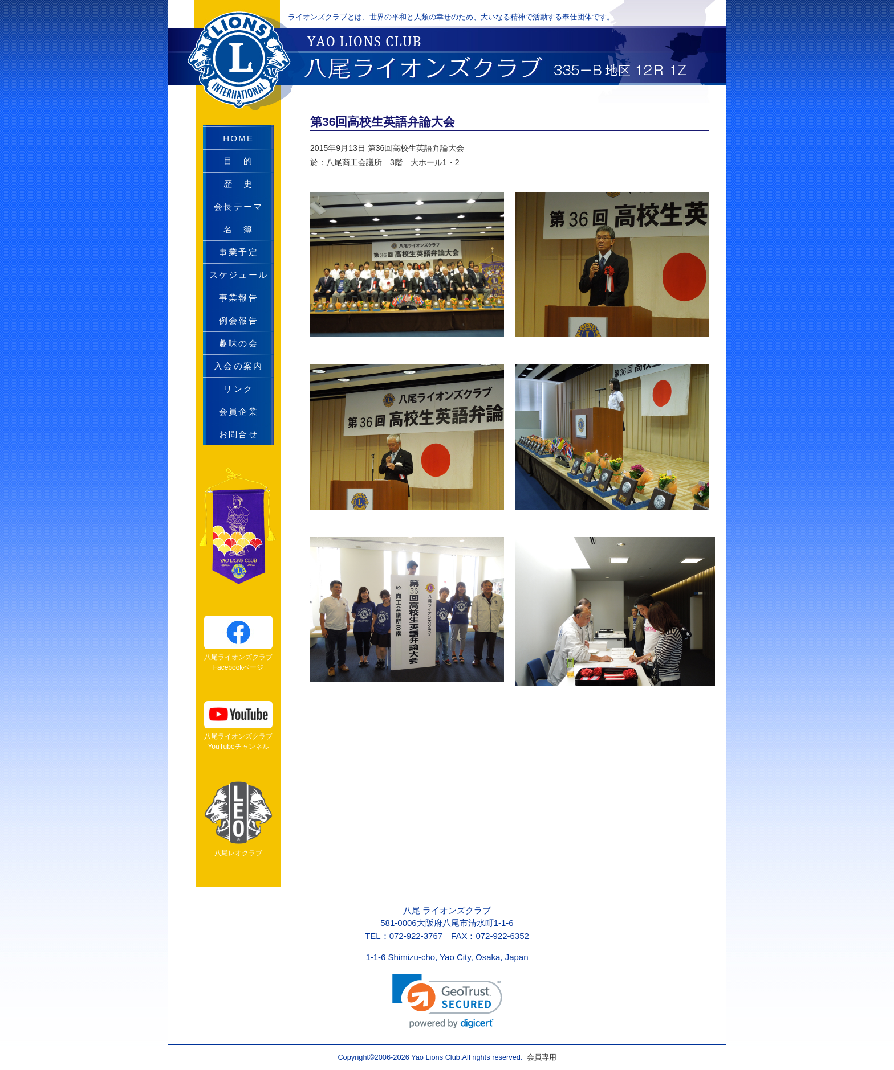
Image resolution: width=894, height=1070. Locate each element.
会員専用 (539, 1057)
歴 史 (238, 183)
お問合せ (238, 434)
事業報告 (238, 297)
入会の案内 (238, 366)
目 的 (238, 161)
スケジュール (239, 275)
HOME (238, 138)
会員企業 (238, 411)
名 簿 (238, 229)
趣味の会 (238, 343)
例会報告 (238, 320)
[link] (447, 1001)
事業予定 (238, 252)
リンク (238, 388)
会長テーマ (238, 206)
